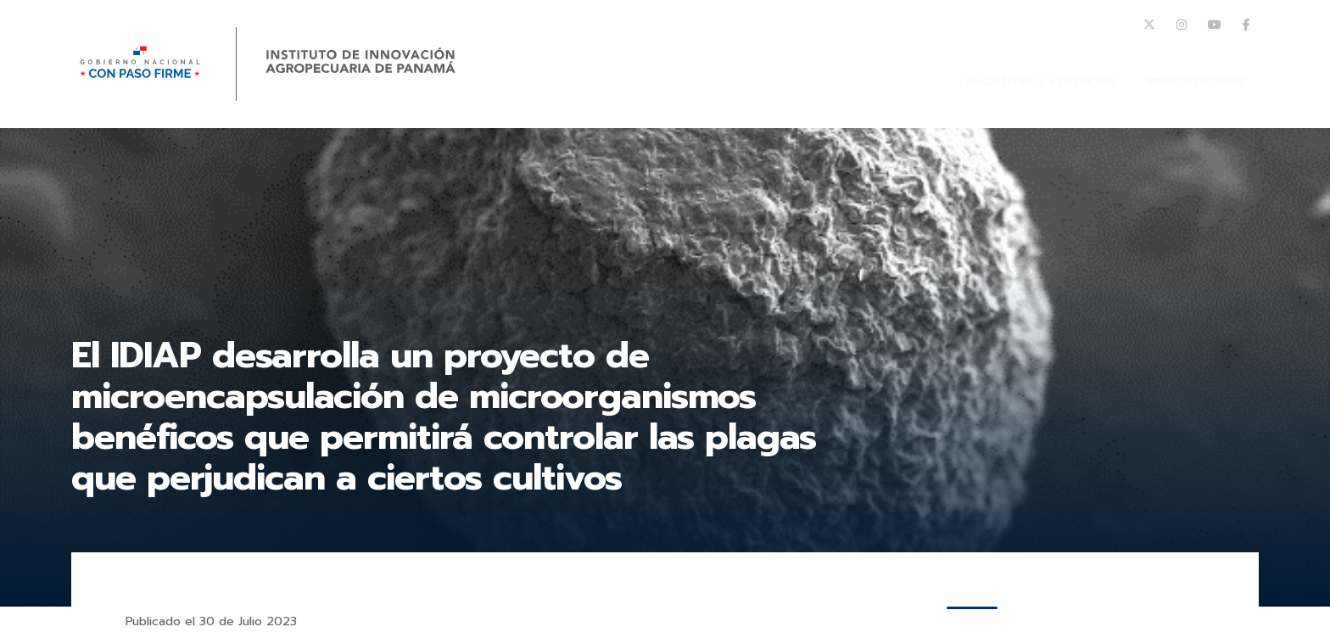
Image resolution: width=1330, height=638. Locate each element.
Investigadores (1196, 80)
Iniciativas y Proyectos (1041, 80)
